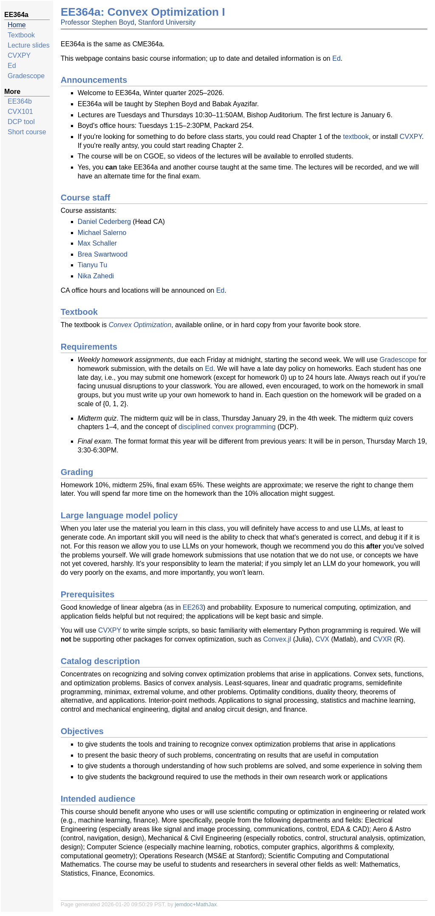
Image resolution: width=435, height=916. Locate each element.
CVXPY (19, 55)
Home (17, 24)
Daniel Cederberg (104, 221)
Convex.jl (277, 639)
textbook (355, 136)
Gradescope (26, 75)
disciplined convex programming (227, 426)
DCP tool (21, 121)
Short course (27, 132)
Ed (12, 65)
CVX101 (20, 111)
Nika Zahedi (96, 276)
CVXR (382, 639)
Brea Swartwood (102, 254)
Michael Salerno (102, 232)
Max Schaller (97, 243)
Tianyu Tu (92, 265)
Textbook (21, 35)
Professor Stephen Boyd (97, 22)
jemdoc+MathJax (196, 904)
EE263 (193, 607)
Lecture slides (29, 45)
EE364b (20, 101)
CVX (322, 639)
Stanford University (166, 22)
